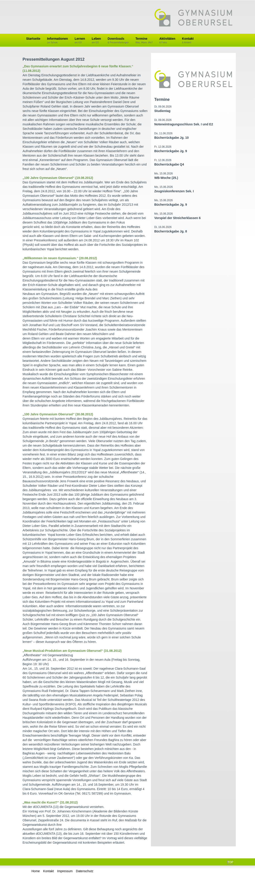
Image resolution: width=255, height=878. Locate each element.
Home (35, 871)
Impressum (65, 871)
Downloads (118, 40)
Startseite (33, 38)
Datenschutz (84, 871)
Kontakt (188, 40)
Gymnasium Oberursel (193, 18)
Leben (96, 40)
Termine (144, 40)
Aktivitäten (167, 40)
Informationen (57, 40)
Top (230, 862)
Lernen (80, 40)
